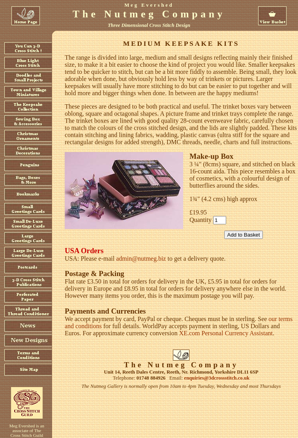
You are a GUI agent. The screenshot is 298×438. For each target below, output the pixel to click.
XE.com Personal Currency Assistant (226, 333)
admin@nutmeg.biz (141, 258)
